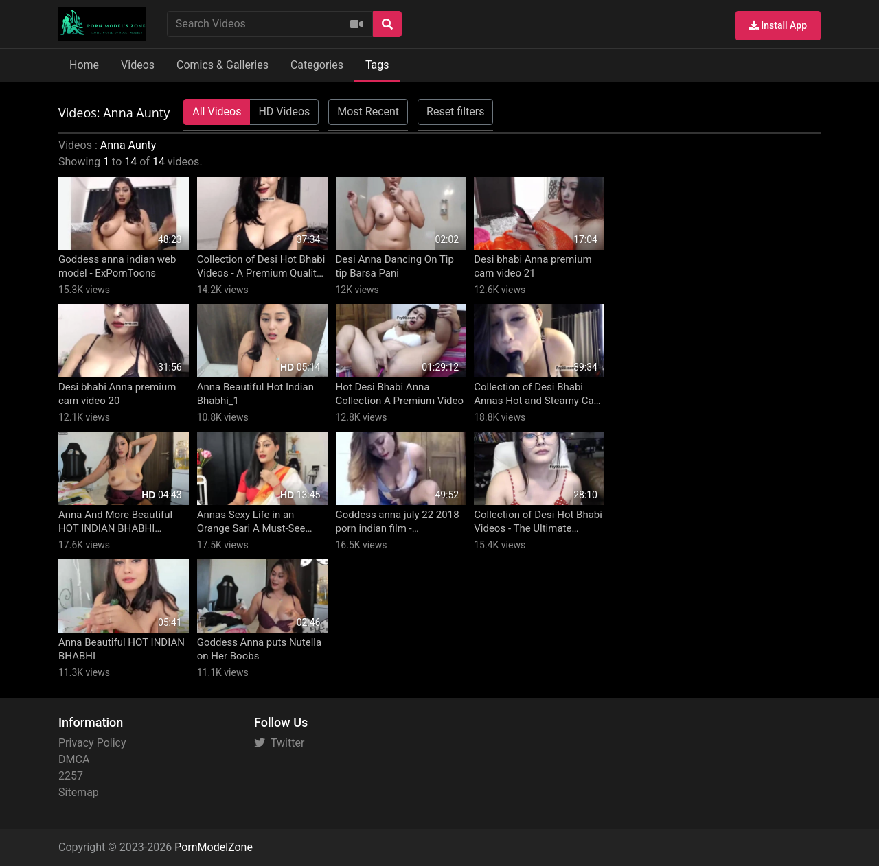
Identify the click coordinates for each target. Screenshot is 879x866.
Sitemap (78, 792)
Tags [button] (377, 64)
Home (84, 64)
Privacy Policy (92, 742)
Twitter (279, 742)
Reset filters (455, 111)
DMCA (73, 759)
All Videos (216, 111)
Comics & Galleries (222, 64)
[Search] (387, 24)
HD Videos (284, 111)
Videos (138, 64)
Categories (316, 64)
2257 (70, 775)
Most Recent (368, 111)
